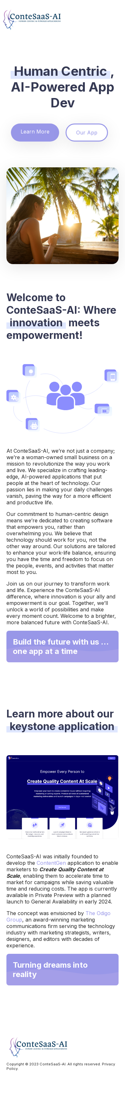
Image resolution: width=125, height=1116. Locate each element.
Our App (86, 132)
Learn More (35, 131)
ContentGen (51, 863)
